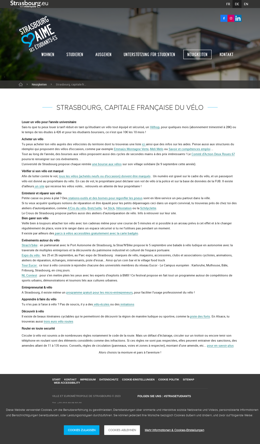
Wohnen (47, 54)
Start (56, 379)
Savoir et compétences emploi (189, 149)
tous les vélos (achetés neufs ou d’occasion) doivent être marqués (105, 176)
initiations (127, 304)
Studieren (74, 54)
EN (246, 4)
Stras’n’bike (30, 245)
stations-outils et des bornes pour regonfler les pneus (105, 198)
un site (39, 186)
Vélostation (124, 208)
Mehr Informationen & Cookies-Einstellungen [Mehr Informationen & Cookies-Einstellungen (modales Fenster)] (174, 430)
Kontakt (226, 54)
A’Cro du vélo (77, 208)
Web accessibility (67, 382)
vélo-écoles (101, 304)
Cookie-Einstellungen (143, 379)
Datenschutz (112, 379)
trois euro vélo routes (58, 321)
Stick (111, 208)
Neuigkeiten (197, 54)
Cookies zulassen (81, 430)
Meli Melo (156, 149)
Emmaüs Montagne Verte (131, 149)
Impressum (90, 379)
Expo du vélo (31, 255)
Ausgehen (103, 54)
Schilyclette (148, 208)
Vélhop (155, 127)
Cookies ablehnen (122, 430)
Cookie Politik (175, 379)
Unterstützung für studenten (149, 54)
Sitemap (196, 379)
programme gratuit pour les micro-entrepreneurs (99, 292)
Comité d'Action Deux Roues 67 (213, 154)
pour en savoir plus (220, 345)
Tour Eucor (30, 265)
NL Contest (29, 275)
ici (144, 144)
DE (237, 4)
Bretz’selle (95, 208)
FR (228, 4)
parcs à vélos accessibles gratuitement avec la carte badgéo (96, 233)
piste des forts (200, 316)
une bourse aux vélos (107, 164)
